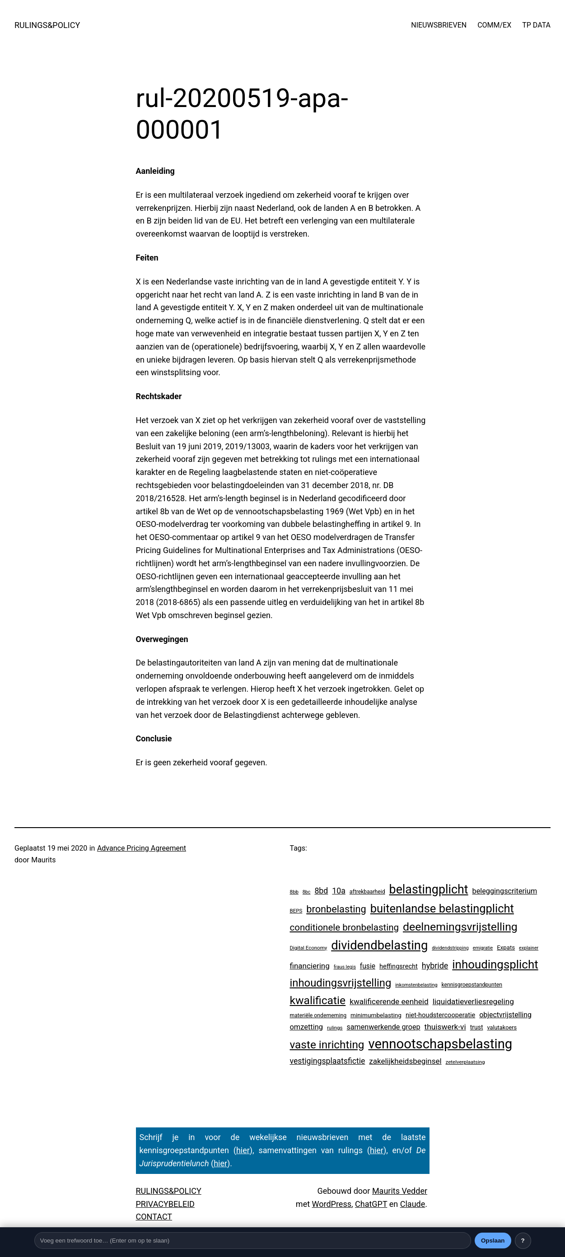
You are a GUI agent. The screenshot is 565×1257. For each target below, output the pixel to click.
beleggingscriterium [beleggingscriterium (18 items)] (504, 891)
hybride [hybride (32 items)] (435, 965)
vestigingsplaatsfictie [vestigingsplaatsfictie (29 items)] (327, 1061)
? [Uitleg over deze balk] (522, 1240)
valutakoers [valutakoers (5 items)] (502, 1027)
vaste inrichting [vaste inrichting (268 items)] (327, 1044)
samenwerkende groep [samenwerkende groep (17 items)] (383, 1027)
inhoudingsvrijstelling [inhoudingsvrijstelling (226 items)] (341, 983)
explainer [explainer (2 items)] (528, 948)
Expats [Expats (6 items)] (506, 947)
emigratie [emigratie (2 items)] (483, 948)
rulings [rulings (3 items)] (335, 1027)
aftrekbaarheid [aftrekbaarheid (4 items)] (367, 892)
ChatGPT (371, 1204)
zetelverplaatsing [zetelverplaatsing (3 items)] (465, 1062)
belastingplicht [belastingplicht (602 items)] (428, 889)
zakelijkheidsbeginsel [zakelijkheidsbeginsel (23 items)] (405, 1061)
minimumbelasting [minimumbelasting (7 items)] (376, 1015)
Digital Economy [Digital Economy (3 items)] (308, 948)
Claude (412, 1204)
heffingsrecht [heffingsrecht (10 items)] (398, 966)
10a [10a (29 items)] (338, 890)
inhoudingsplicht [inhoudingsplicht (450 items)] (495, 964)
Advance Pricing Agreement (141, 848)
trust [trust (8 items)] (476, 1027)
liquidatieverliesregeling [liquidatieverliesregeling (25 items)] (473, 1001)
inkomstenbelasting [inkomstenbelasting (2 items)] (416, 985)
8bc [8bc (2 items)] (307, 892)
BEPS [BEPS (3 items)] (296, 911)
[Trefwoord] (252, 1240)
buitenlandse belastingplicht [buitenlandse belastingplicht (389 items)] (442, 908)
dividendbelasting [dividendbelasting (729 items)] (379, 945)
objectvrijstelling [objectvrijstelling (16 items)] (505, 1014)
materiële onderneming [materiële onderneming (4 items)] (318, 1015)
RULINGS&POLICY (47, 25)
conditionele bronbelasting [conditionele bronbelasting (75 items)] (344, 927)
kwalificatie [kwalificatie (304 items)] (318, 1000)
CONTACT (154, 1216)
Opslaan (493, 1240)
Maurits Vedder (399, 1191)
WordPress (331, 1204)
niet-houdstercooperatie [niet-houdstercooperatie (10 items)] (440, 1015)
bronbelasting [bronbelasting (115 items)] (336, 909)
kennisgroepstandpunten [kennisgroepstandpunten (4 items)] (472, 985)
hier (243, 1150)
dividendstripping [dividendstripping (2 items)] (450, 948)
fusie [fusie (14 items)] (367, 966)
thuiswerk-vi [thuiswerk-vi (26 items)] (445, 1026)
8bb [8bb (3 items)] (294, 892)
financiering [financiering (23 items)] (310, 965)
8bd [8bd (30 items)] (321, 890)
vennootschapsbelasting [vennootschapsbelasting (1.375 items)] (440, 1044)
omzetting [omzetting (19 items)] (306, 1027)
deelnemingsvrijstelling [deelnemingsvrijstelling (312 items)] (460, 926)
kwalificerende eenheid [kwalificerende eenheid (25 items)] (389, 1001)
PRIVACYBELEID (165, 1204)
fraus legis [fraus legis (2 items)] (345, 967)
